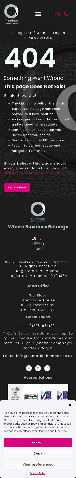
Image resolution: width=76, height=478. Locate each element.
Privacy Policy (38, 473)
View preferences (38, 464)
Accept (38, 442)
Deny (37, 453)
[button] (70, 405)
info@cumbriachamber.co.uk (32, 173)
